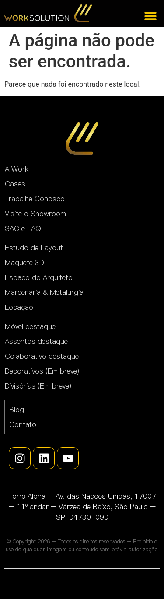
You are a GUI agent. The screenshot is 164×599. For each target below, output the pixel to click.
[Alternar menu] (150, 15)
